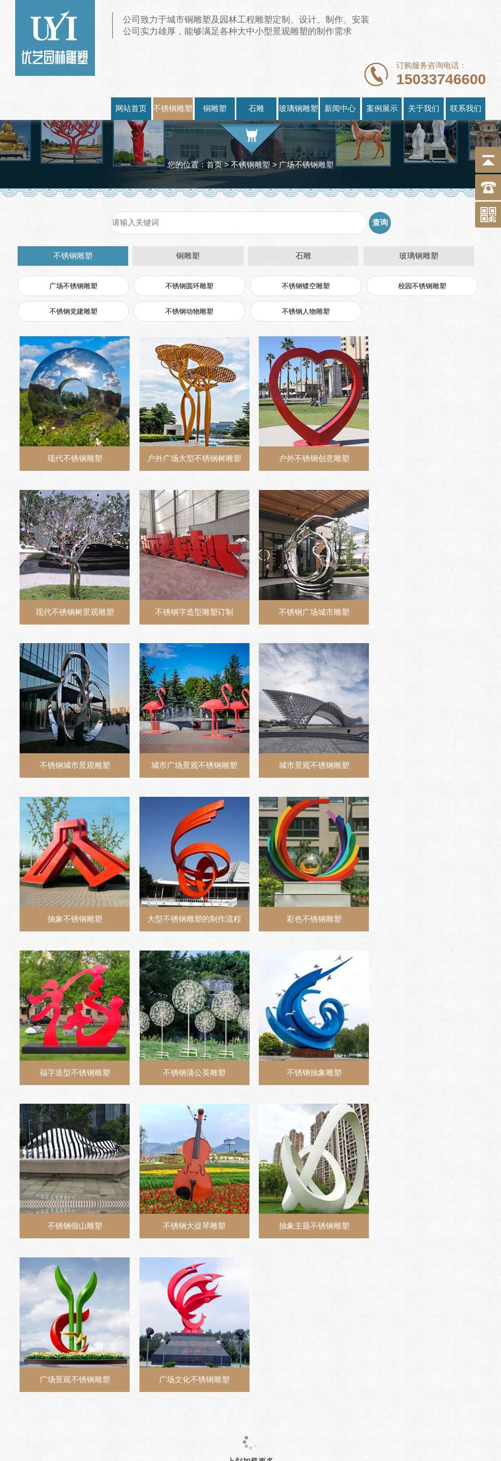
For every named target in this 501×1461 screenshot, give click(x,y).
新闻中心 (340, 108)
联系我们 (465, 108)
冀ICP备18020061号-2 (418, 1419)
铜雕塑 (215, 108)
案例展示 (382, 108)
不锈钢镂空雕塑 (306, 286)
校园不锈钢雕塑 (422, 286)
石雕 (256, 108)
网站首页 (131, 108)
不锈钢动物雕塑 (189, 311)
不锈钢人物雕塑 (306, 311)
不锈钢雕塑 (172, 108)
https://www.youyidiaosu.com (218, 1419)
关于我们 (423, 108)
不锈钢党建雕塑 (73, 311)
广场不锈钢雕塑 (73, 286)
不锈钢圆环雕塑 (189, 286)
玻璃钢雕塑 (298, 108)
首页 (214, 165)
